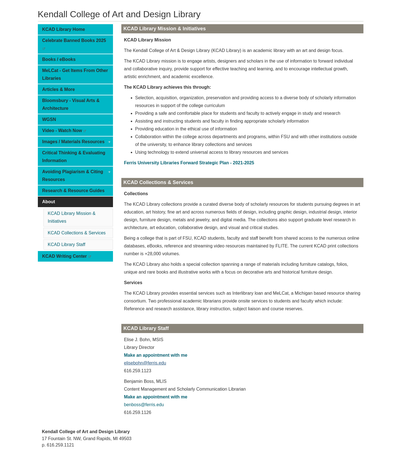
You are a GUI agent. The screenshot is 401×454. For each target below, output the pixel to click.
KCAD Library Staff (66, 244)
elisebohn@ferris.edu (145, 363)
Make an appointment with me (156, 355)
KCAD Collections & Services (77, 232)
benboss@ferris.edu (144, 404)
